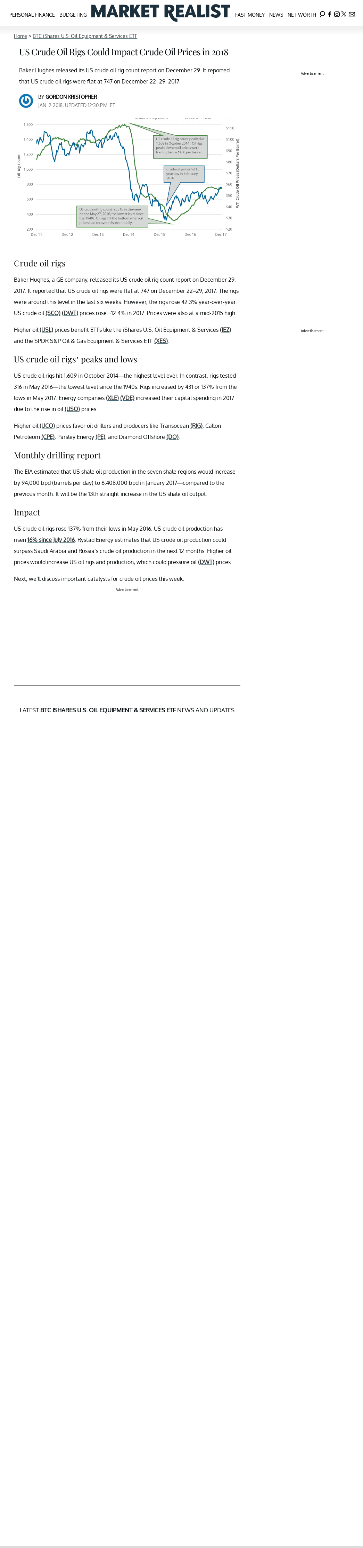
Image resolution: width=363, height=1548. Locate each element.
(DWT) (70, 313)
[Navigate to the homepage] (160, 13)
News (276, 15)
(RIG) (196, 425)
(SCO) (53, 313)
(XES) (161, 340)
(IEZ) (225, 329)
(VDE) (127, 397)
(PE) (100, 436)
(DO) (172, 436)
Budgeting (73, 15)
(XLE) (112, 397)
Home (20, 36)
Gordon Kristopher (71, 97)
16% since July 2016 (51, 539)
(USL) (46, 329)
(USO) (72, 409)
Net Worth (302, 15)
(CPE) (48, 436)
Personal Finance (32, 15)
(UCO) (47, 425)
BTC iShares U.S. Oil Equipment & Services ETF (85, 36)
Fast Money (250, 15)
